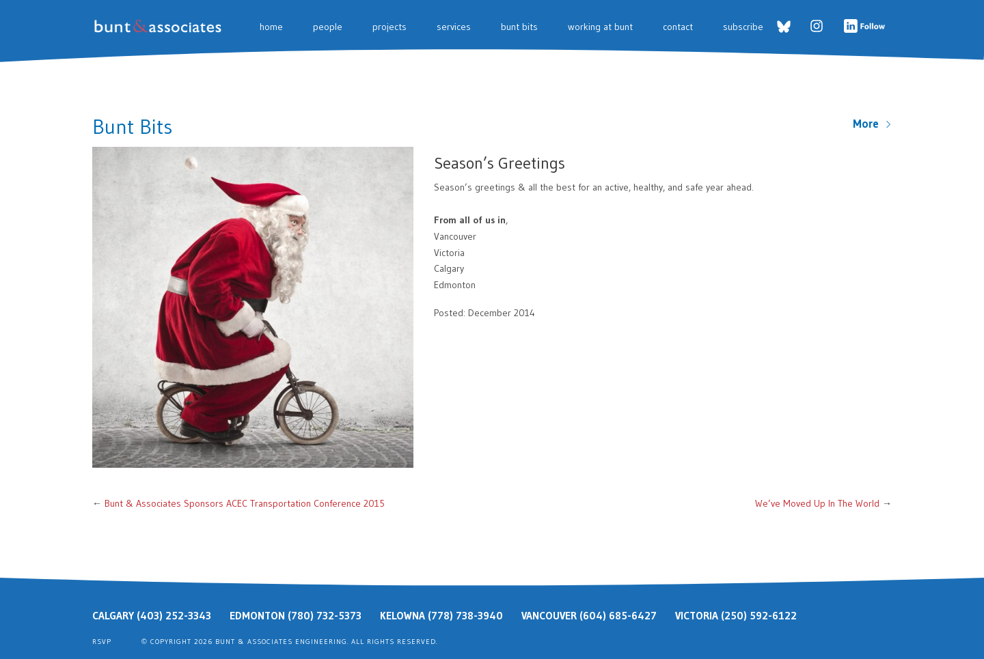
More (872, 123)
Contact (678, 26)
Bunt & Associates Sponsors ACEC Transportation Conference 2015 (245, 503)
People (327, 26)
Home (271, 26)
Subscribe (743, 26)
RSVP (101, 641)
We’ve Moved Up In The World (817, 503)
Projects (389, 26)
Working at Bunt (600, 26)
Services (454, 26)
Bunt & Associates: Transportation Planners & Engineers (160, 26)
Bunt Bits (519, 26)
